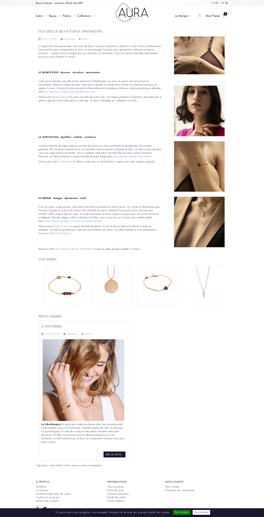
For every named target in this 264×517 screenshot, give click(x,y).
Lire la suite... (114, 454)
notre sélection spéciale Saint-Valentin (74, 249)
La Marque (181, 16)
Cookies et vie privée (47, 497)
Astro (39, 16)
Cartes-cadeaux (116, 501)
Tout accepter (182, 512)
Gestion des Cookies (47, 501)
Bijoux (53, 16)
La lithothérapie (51, 326)
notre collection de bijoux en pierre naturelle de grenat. (73, 221)
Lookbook (41, 487)
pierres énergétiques (91, 465)
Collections (84, 16)
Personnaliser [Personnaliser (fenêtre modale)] (201, 512)
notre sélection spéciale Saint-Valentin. (133, 156)
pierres (75, 465)
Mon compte (172, 487)
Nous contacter (115, 487)
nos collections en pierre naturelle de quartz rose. (70, 92)
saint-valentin (56, 465)
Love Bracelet (65, 161)
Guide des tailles (116, 497)
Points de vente (115, 490)
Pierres (67, 16)
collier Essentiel (63, 226)
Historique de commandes (179, 490)
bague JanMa (62, 97)
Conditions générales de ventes (53, 494)
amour (67, 465)
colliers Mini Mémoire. (60, 233)
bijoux (45, 465)
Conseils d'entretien (118, 494)
